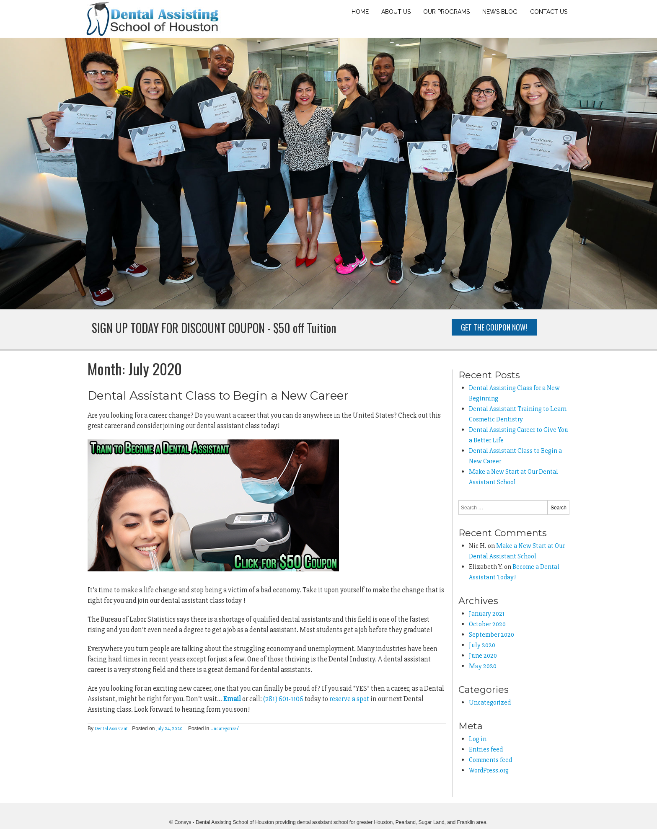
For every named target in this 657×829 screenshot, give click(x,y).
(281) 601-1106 (283, 699)
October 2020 (487, 624)
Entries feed (486, 749)
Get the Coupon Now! (494, 327)
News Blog (499, 11)
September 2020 (491, 634)
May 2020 (483, 666)
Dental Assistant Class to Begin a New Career (218, 395)
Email (232, 699)
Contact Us (548, 11)
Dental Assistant (111, 729)
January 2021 (486, 613)
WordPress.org (489, 770)
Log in (477, 739)
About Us (396, 11)
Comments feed (490, 760)
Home (360, 11)
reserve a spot (349, 699)
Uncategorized (225, 729)
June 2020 (483, 655)
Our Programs (446, 11)
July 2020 (482, 645)
